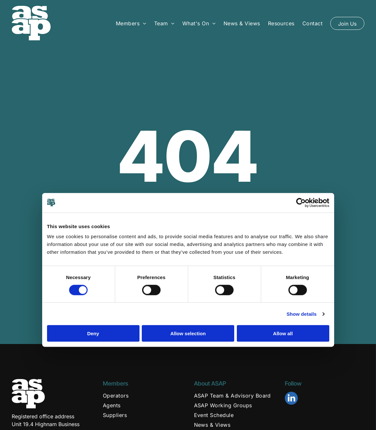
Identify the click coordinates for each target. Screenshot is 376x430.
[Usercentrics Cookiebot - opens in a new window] (301, 202)
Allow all (283, 333)
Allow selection (188, 333)
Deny (93, 333)
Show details (301, 313)
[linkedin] (291, 399)
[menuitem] (131, 23)
